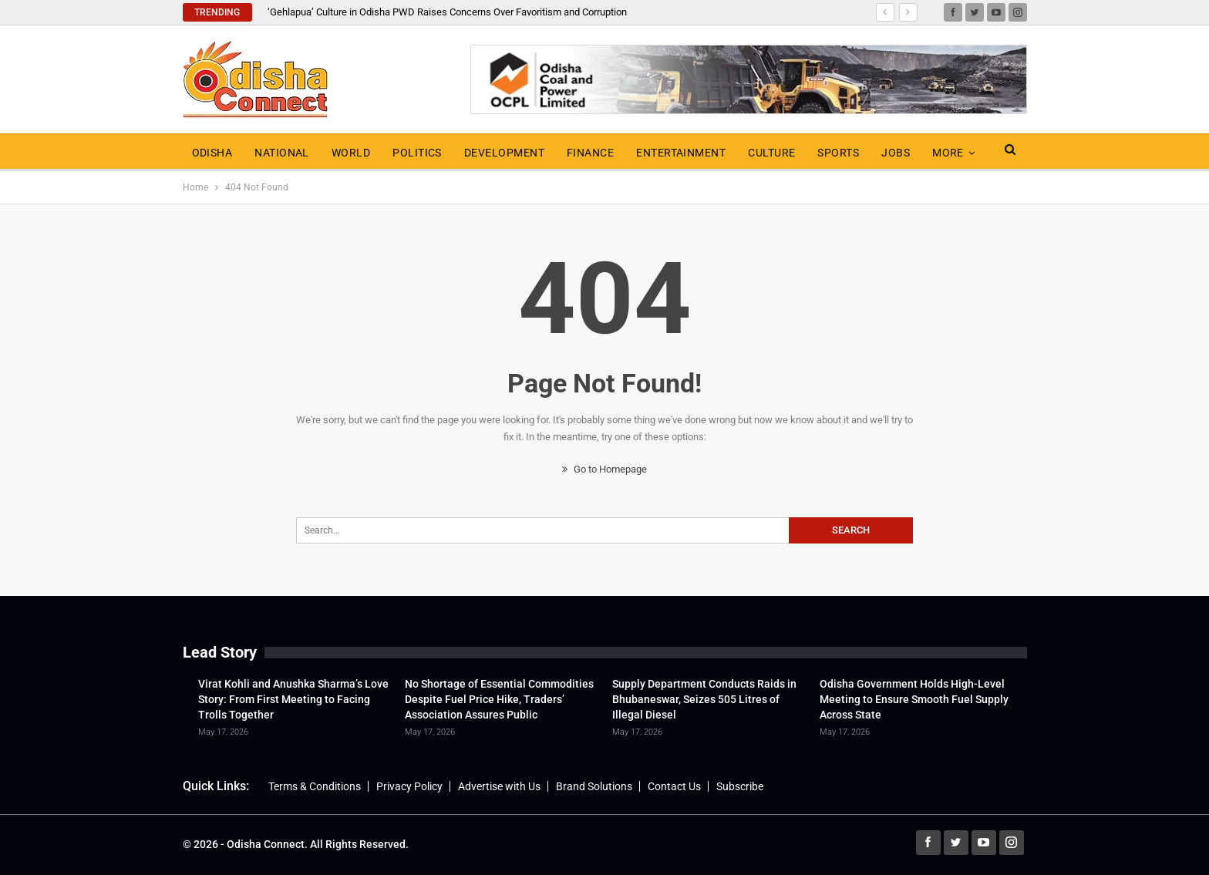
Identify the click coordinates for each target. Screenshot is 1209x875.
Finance (590, 152)
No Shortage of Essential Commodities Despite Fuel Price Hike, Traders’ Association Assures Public (499, 699)
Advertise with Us (499, 786)
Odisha (212, 152)
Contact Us (674, 786)
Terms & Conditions (314, 786)
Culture (771, 152)
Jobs (895, 152)
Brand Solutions (594, 786)
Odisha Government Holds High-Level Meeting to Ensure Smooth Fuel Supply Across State (914, 699)
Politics (417, 152)
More (948, 152)
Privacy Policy (409, 786)
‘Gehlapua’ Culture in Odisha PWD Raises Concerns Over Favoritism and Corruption (447, 12)
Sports (838, 152)
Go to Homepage (604, 469)
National (281, 152)
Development (504, 152)
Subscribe (739, 786)
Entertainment (681, 152)
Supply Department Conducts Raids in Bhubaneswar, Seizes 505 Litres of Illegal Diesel (704, 699)
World (351, 152)
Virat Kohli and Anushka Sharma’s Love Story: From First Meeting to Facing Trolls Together (293, 699)
